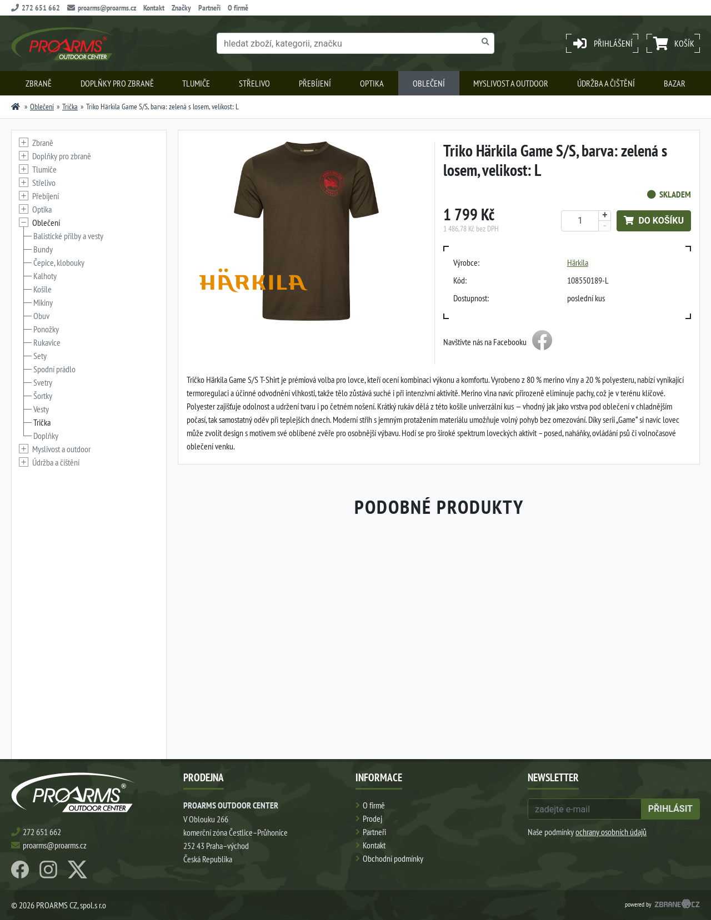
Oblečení (429, 83)
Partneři (209, 8)
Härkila (577, 262)
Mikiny (43, 302)
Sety (40, 355)
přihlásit (670, 808)
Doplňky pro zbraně (117, 83)
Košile (42, 289)
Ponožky (46, 329)
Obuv (41, 315)
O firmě (238, 8)
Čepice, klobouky (58, 262)
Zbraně (39, 83)
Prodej (372, 818)
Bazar (674, 83)
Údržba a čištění (606, 83)
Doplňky (45, 435)
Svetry (42, 382)
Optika (372, 83)
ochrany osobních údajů (611, 831)
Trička (70, 107)
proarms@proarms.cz (101, 8)
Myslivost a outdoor (510, 83)
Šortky (42, 395)
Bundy (43, 249)
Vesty (41, 408)
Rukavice (47, 342)
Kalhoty (45, 275)
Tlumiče (196, 83)
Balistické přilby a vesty (68, 235)
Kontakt (153, 8)
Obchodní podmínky (393, 858)
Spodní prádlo (54, 369)
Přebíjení (315, 83)
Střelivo (254, 83)
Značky (181, 8)
